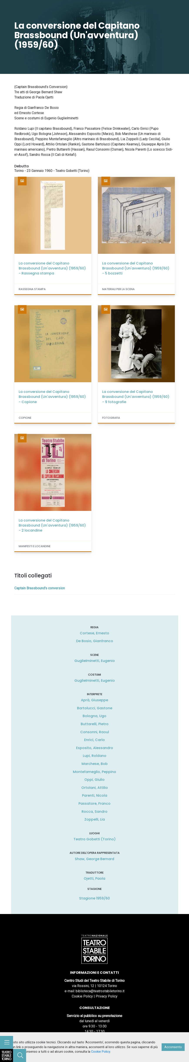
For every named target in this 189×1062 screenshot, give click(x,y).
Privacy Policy (106, 996)
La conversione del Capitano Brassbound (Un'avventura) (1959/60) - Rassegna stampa (52, 268)
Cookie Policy (82, 996)
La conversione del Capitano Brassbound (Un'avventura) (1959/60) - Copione (52, 396)
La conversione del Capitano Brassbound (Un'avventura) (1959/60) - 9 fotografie (135, 396)
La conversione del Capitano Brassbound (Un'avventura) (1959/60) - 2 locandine (52, 525)
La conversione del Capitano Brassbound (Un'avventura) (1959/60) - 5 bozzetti (135, 268)
